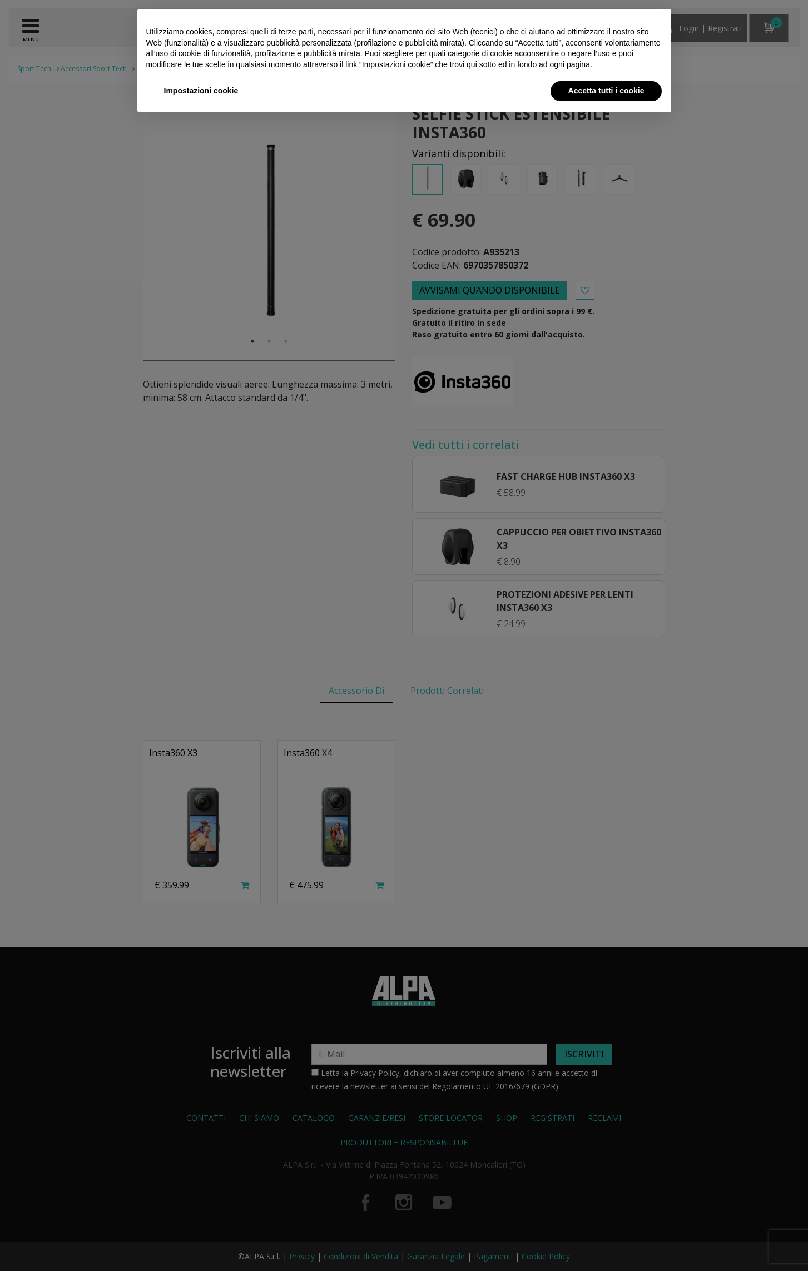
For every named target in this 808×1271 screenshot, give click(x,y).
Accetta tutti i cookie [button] (606, 90)
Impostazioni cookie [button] (201, 90)
